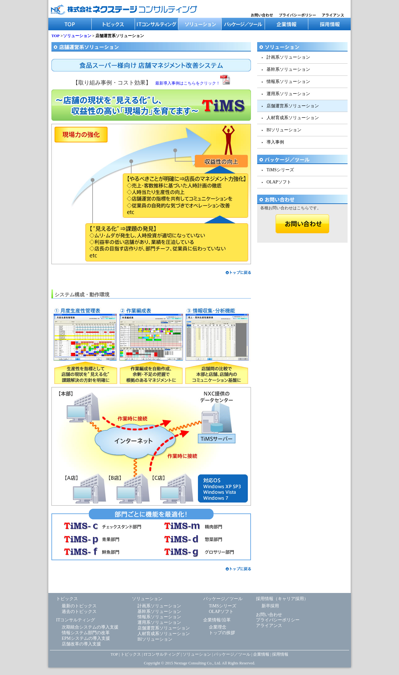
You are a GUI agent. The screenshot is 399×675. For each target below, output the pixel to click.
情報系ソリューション (288, 81)
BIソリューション (284, 130)
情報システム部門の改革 (86, 632)
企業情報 (286, 24)
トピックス (113, 24)
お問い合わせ (269, 614)
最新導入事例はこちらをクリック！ (192, 83)
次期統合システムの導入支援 (90, 627)
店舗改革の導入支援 (81, 644)
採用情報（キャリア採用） (282, 598)
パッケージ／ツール (243, 24)
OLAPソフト (279, 182)
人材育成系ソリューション (293, 117)
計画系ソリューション (288, 57)
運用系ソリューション (288, 93)
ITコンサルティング (156, 24)
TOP (70, 24)
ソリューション (200, 24)
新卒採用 (270, 606)
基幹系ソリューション (288, 69)
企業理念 (217, 627)
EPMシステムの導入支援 (86, 638)
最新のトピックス (79, 606)
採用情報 (329, 24)
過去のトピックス (79, 611)
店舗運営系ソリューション (293, 106)
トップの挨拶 (222, 632)
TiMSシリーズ (280, 170)
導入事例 (275, 142)
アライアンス (269, 625)
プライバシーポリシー (278, 620)
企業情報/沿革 (217, 620)
